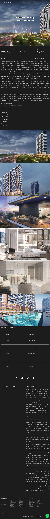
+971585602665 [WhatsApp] (3, 504)
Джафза (29, 500)
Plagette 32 (20, 505)
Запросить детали (39, 58)
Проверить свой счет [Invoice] (12, 506)
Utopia (19, 503)
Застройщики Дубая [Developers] (12, 504)
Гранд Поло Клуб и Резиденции (32, 502)
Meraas (37, 504)
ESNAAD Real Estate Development (40, 503)
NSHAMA (38, 506)
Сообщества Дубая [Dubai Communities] (31, 498)
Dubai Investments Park (31, 504)
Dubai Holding (38, 501)
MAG (37, 502)
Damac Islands (30, 503)
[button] (2, 510)
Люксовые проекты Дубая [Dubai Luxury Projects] (22, 498)
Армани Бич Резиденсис (21, 502)
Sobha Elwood (20, 500)
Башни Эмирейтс (30, 499)
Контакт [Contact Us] (11, 500)
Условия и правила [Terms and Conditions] (17, 516)
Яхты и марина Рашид (31, 501)
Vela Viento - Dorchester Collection (22, 506)
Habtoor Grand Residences (21, 501)
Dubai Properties (38, 500)
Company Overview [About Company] (12, 499)
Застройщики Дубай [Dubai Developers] (39, 498)
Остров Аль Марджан (31, 506)
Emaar (37, 499)
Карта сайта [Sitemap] (11, 505)
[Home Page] (7, 3)
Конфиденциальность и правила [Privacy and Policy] (9, 516)
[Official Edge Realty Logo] (4, 499)
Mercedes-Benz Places (21, 504)
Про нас (11, 498)
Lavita (19, 499)
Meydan (37, 505)
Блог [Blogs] (10, 503)
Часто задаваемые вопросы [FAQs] (13, 502)
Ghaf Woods (30, 505)
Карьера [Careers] (11, 501)
